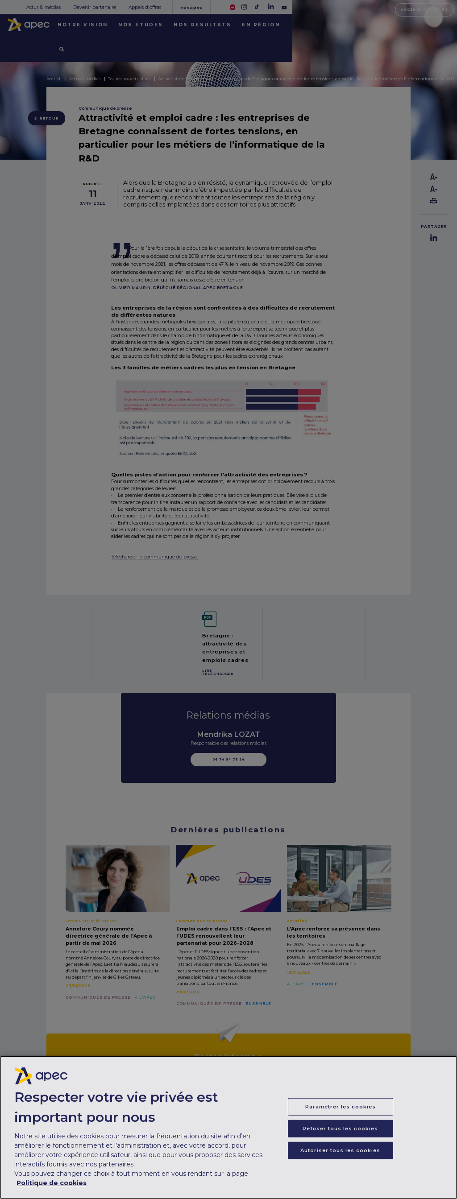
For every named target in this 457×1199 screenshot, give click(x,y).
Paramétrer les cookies (340, 1113)
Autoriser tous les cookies (340, 1157)
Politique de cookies (52, 1190)
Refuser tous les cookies (340, 1135)
